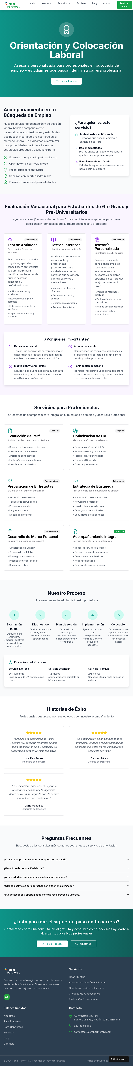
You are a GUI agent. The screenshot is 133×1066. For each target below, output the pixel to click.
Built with (117, 1059)
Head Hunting (77, 976)
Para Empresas (13, 1021)
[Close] (126, 1059)
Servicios (64, 3)
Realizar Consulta (125, 5)
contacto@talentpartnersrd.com (92, 1031)
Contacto (108, 3)
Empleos (81, 3)
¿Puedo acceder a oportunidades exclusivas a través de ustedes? (66, 894)
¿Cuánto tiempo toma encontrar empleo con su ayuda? (66, 859)
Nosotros (46, 3)
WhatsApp (83, 944)
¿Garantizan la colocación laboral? (66, 868)
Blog (94, 3)
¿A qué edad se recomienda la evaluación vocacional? (66, 877)
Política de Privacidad (97, 1060)
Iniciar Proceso (66, 81)
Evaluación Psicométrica (83, 999)
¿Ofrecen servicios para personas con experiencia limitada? (66, 885)
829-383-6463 (82, 1025)
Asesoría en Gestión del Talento (87, 982)
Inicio (32, 3)
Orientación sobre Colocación (86, 988)
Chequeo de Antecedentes (84, 993)
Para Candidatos (13, 1026)
